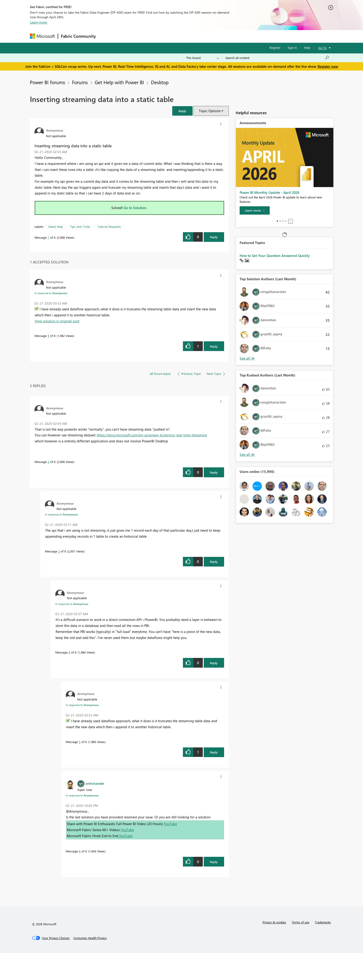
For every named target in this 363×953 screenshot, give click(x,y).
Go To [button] (322, 48)
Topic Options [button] (209, 110)
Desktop (160, 82)
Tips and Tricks (80, 226)
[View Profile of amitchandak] (94, 783)
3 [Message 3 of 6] (59, 551)
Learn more (38, 22)
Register (275, 47)
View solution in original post (57, 321)
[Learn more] (255, 210)
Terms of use (300, 922)
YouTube (170, 823)
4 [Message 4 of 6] (69, 652)
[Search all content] (277, 57)
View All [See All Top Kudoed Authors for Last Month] (247, 454)
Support (224, 36)
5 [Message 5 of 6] (48, 336)
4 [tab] (286, 221)
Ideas (145, 36)
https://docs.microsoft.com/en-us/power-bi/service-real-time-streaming (152, 435)
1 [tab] (277, 221)
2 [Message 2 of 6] (48, 462)
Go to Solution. (135, 207)
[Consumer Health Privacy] (90, 938)
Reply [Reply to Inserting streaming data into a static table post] (214, 237)
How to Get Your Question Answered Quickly (275, 255)
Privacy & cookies (274, 922)
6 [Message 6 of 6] (80, 851)
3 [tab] (283, 221)
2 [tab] (280, 221)
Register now (328, 66)
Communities (166, 36)
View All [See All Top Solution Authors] (247, 358)
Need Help (55, 226)
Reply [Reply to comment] (214, 346)
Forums (106, 36)
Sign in (292, 47)
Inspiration (127, 36)
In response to (50, 293)
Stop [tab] (290, 221)
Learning (205, 36)
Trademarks (323, 922)
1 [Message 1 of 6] (48, 237)
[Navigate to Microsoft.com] (42, 36)
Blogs (187, 36)
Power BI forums (47, 82)
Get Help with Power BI (119, 82)
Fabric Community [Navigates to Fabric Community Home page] (78, 36)
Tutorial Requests (109, 226)
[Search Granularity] (202, 57)
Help (307, 47)
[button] (182, 111)
